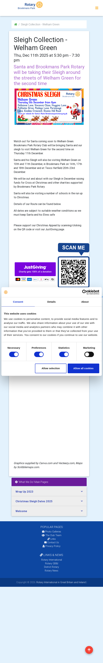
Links (51, 538)
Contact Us (51, 542)
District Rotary (51, 566)
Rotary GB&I (51, 563)
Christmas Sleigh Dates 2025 (34, 501)
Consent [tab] (18, 301)
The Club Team (51, 535)
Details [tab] (51, 301)
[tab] (49, 492)
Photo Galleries (51, 531)
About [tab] (85, 301)
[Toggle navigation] (96, 8)
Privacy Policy (51, 546)
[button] (19, 111)
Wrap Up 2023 (24, 491)
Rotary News (51, 570)
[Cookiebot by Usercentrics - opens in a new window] (84, 292)
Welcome (21, 511)
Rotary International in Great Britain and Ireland (61, 582)
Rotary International (51, 559)
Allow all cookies (83, 368)
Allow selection (51, 368)
